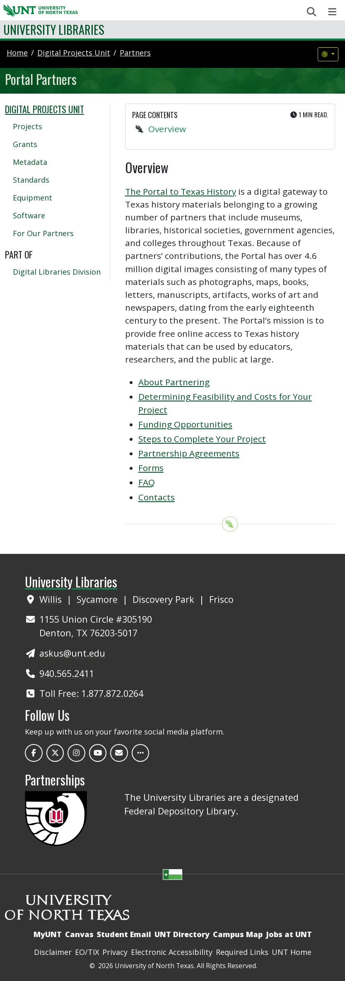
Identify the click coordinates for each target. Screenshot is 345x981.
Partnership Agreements (188, 453)
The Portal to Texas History (180, 191)
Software (29, 215)
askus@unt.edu (72, 653)
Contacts (156, 497)
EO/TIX (87, 952)
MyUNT (48, 934)
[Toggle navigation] (332, 11)
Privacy (115, 952)
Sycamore (98, 599)
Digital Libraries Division (57, 272)
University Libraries (53, 29)
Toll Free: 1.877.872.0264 (91, 693)
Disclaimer (53, 952)
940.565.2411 (66, 673)
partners (135, 53)
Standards (31, 180)
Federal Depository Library (180, 811)
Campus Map (238, 934)
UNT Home (291, 952)
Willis (51, 599)
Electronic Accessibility (171, 952)
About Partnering (174, 382)
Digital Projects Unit (44, 109)
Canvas (79, 934)
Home (17, 53)
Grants (25, 144)
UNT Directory (182, 934)
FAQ (146, 482)
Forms (151, 468)
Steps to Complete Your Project (202, 439)
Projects (27, 126)
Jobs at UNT (289, 934)
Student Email (124, 934)
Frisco (221, 599)
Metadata (30, 162)
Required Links (242, 952)
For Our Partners (43, 233)
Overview (167, 129)
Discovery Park (165, 599)
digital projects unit (73, 53)
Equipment (32, 198)
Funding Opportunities (185, 424)
